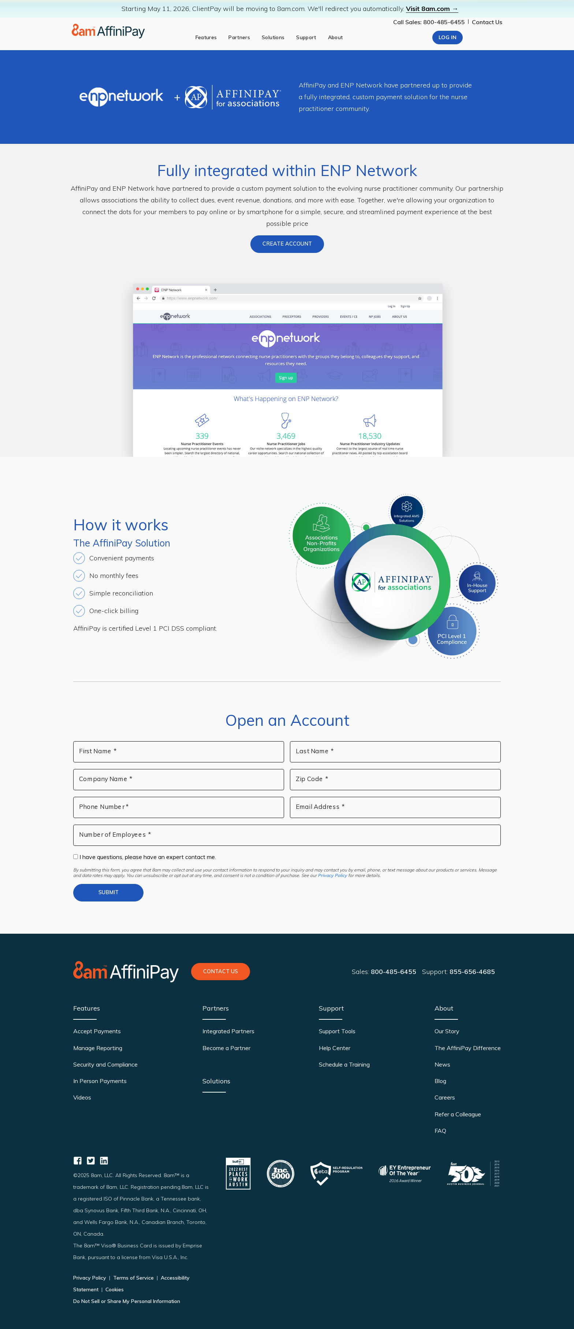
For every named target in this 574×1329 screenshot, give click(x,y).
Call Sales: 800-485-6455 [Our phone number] (429, 22)
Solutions (216, 1081)
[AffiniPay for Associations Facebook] (77, 1160)
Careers (445, 1097)
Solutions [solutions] (273, 37)
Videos (82, 1097)
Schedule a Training (344, 1064)
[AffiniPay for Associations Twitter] (90, 1160)
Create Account (287, 243)
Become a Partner (226, 1048)
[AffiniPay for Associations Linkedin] (104, 1160)
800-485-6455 (393, 971)
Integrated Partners (228, 1031)
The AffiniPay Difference (468, 1048)
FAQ (440, 1130)
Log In (447, 37)
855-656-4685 (472, 971)
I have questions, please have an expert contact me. (144, 857)
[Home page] (108, 31)
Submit (108, 892)
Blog (440, 1081)
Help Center (334, 1048)
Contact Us (487, 22)
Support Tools (337, 1031)
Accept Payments (97, 1031)
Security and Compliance (105, 1064)
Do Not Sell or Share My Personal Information (126, 1301)
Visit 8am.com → (432, 8)
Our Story (447, 1031)
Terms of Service (133, 1277)
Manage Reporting (97, 1048)
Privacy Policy (332, 875)
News (442, 1064)
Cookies (114, 1289)
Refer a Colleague (458, 1114)
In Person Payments (100, 1081)
